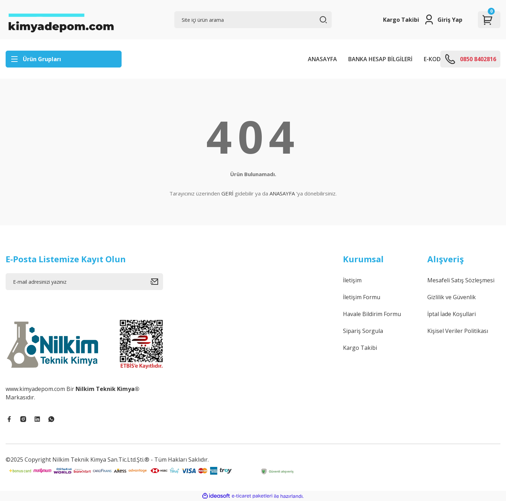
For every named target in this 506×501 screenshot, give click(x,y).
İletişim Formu (361, 297)
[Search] (253, 19)
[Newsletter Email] (84, 281)
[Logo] (61, 19)
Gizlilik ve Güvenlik (451, 297)
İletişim (352, 280)
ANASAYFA (322, 59)
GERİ (227, 193)
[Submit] (156, 281)
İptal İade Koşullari (451, 314)
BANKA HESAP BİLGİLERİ (380, 59)
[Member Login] (443, 19)
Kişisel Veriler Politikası (457, 331)
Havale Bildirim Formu (372, 314)
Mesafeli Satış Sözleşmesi (460, 280)
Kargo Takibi (401, 20)
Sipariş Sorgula (363, 331)
